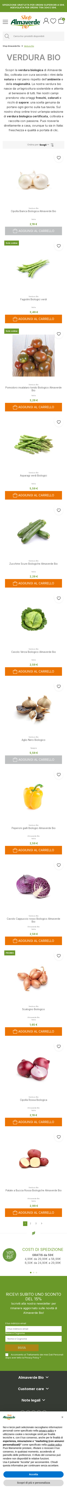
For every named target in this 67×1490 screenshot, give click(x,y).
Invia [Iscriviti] (22, 1348)
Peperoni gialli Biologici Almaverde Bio (34, 828)
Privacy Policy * (32, 1357)
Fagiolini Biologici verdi (33, 299)
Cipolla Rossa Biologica (33, 1100)
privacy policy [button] (46, 1430)
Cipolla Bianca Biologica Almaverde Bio (33, 211)
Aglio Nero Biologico (33, 740)
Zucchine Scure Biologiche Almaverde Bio (33, 563)
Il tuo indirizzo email (15, 1323)
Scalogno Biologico (33, 1009)
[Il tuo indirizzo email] (33, 1329)
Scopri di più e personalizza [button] (33, 1482)
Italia (33, 219)
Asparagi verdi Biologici (33, 475)
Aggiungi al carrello (33, 231)
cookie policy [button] (55, 1444)
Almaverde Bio (33, 836)
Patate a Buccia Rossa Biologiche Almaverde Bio (34, 1190)
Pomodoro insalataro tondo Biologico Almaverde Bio (33, 389)
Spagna (33, 748)
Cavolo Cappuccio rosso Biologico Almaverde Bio (33, 920)
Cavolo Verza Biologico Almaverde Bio (33, 652)
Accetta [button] (33, 1474)
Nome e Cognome (15, 1333)
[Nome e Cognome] (33, 1339)
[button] (62, 1417)
